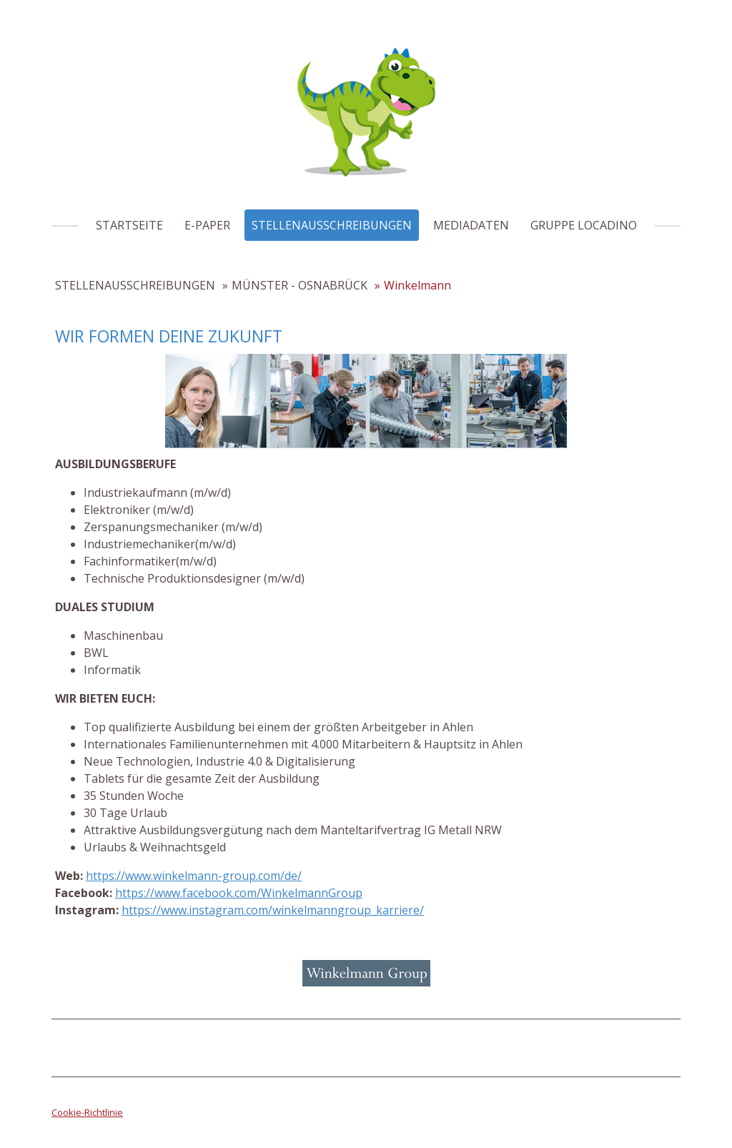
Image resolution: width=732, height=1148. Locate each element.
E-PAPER (207, 225)
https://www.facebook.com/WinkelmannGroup (238, 893)
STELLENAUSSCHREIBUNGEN (332, 225)
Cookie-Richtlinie (87, 1112)
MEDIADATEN (471, 225)
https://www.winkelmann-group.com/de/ (194, 876)
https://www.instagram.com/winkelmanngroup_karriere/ (273, 910)
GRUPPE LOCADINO (583, 225)
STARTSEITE (129, 225)
